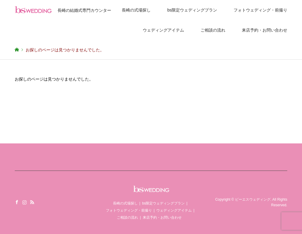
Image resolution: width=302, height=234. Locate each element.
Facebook (17, 202)
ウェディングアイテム (163, 30)
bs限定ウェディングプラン (192, 10)
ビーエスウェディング (252, 199)
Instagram (24, 202)
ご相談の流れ (213, 30)
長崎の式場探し (136, 10)
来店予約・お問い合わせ (264, 30)
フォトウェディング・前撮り (260, 10)
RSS (32, 202)
